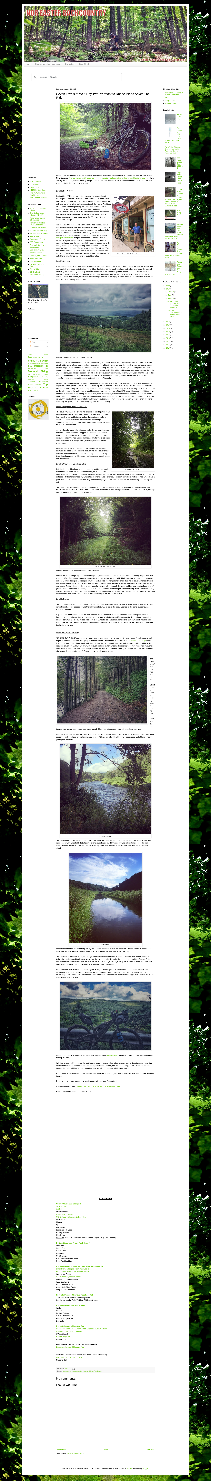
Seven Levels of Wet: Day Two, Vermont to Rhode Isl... (174, 304)
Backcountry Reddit (37, 239)
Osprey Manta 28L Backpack (68, 1204)
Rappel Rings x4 (63, 1336)
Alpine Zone (34, 236)
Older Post (150, 1449)
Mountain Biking (88, 1371)
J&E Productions (36, 242)
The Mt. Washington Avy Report (37, 194)
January (171, 298)
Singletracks (170, 101)
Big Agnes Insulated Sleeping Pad (70, 1347)
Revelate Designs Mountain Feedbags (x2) (74, 1295)
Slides (30, 385)
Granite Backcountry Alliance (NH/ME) (37, 214)
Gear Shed (84, 64)
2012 (168, 341)
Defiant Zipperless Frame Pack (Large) (73, 1243)
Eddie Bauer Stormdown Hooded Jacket (72, 1271)
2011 (168, 345)
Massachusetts (77, 1371)
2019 (168, 289)
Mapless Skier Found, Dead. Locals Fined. (179, 178)
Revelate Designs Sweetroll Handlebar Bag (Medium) (79, 1266)
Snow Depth (34, 187)
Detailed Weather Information (48, 64)
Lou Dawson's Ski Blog (38, 231)
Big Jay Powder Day (180, 117)
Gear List (39, 361)
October (171, 292)
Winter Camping (33, 390)
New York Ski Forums (38, 245)
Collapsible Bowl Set (64, 1214)
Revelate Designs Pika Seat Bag (70, 1326)
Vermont (44, 388)
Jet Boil (59, 1209)
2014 (168, 335)
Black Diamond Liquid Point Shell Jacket (72, 1269)
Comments (35, 347)
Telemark (38, 384)
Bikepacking (67, 1371)
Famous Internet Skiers (39, 233)
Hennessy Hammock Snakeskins (69, 1331)
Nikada (129, 1468)
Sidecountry (44, 377)
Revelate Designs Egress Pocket (70, 1305)
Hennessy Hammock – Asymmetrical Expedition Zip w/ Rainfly (81, 1329)
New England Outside (38, 256)
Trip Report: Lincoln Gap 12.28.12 (180, 163)
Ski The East (35, 272)
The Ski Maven (35, 269)
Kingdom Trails (170, 103)
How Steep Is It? (179, 213)
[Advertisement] (38, 130)
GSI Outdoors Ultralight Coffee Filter (71, 1217)
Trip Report (98, 1371)
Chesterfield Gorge (138, 641)
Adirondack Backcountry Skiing (37, 249)
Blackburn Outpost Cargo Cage (69, 1357)
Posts (33, 342)
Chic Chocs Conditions (38, 198)
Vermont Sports (36, 253)
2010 (168, 348)
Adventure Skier (36, 258)
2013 (168, 338)
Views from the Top (37, 275)
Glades (38, 363)
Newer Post (61, 1449)
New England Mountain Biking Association (174, 94)
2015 (168, 332)
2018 (168, 322)
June (170, 295)
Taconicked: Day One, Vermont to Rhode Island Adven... (174, 314)
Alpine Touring (38, 354)
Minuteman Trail (38, 368)
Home (28, 64)
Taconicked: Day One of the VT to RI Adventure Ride (98, 1086)
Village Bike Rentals (64, 238)
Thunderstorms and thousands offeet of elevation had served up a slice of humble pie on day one (108, 178)
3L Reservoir (61, 1206)
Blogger (145, 1468)
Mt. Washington (34, 374)
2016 (168, 328)
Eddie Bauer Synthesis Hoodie (68, 1277)
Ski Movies (43, 381)
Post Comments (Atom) (75, 1453)
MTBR (167, 98)
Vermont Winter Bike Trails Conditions (37, 224)
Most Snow (34, 184)
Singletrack (32, 381)
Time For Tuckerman (38, 228)
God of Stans (113, 1055)
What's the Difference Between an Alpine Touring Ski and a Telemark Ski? (173, 150)
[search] (76, 77)
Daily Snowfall (35, 182)
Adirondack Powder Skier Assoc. (37, 219)
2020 (168, 286)
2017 (168, 325)
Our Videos (70, 64)
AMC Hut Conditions (37, 190)
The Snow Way (36, 261)
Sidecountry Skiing (38, 379)
